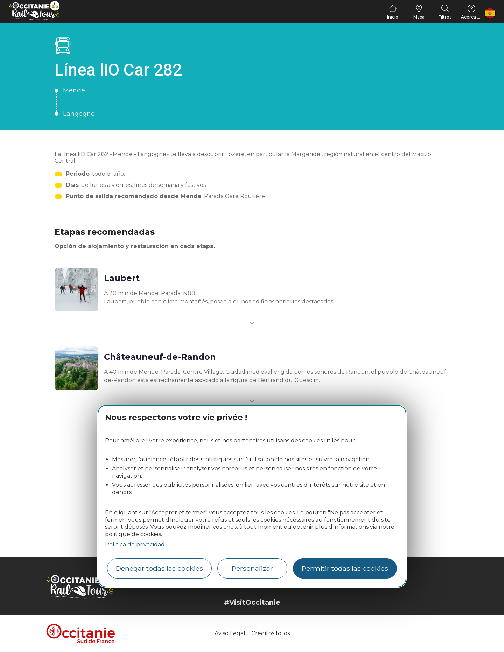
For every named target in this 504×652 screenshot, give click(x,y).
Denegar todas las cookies (159, 568)
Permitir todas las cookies (345, 568)
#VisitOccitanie (252, 602)
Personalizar (252, 568)
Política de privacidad (135, 544)
